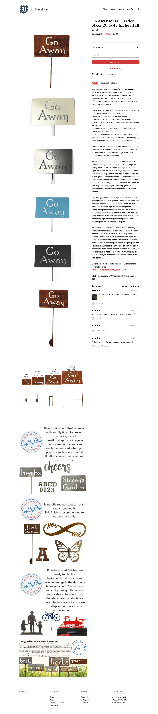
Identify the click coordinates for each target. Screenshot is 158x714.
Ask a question (110, 74)
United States (107, 34)
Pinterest (84, 703)
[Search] (138, 9)
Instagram (85, 700)
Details (95, 83)
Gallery (121, 9)
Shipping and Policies (57, 703)
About (113, 9)
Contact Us (54, 706)
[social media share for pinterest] (102, 74)
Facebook (84, 697)
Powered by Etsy (118, 703)
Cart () (130, 9)
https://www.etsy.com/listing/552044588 (109, 270)
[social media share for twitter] (97, 74)
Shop (105, 9)
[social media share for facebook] (93, 74)
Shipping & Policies (109, 83)
